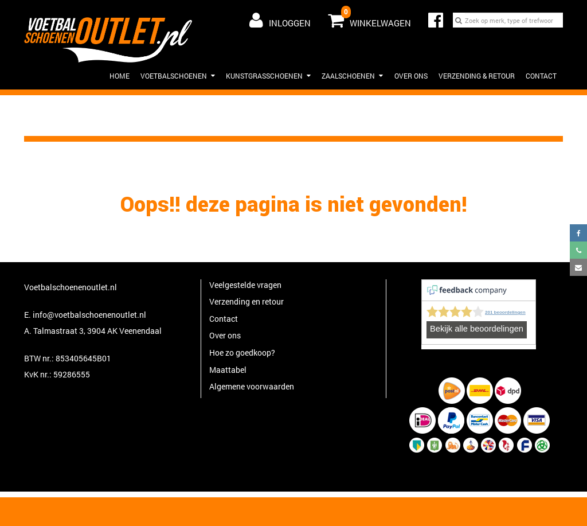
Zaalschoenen (352, 75)
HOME (119, 75)
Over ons (411, 75)
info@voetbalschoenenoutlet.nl (89, 314)
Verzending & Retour (477, 75)
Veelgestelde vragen (245, 284)
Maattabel (227, 369)
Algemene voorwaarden (251, 386)
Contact (541, 75)
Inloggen (280, 20)
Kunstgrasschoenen (268, 75)
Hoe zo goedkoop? (242, 352)
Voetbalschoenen (177, 75)
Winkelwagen (369, 18)
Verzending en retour (246, 301)
